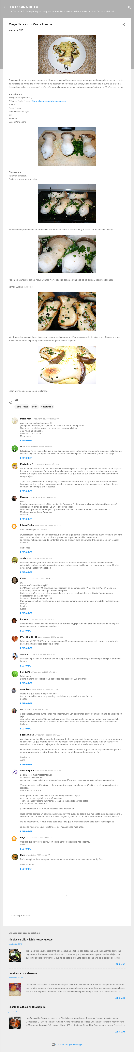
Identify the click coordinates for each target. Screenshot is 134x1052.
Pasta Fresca (22, 406)
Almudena (25, 689)
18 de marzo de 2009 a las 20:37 (39, 447)
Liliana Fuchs (27, 525)
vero (22, 446)
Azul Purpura (27, 770)
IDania (23, 578)
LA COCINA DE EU (24, 7)
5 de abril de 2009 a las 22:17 (38, 855)
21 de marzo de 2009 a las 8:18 (40, 578)
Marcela (24, 497)
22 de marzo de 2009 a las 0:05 (41, 619)
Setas (35, 406)
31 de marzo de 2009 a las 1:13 (39, 837)
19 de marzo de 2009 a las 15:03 (48, 525)
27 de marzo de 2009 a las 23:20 (48, 735)
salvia (23, 558)
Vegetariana (47, 406)
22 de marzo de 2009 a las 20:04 (42, 654)
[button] (123, 24)
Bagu (22, 837)
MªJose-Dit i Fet (28, 637)
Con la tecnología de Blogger (67, 1044)
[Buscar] (129, 7)
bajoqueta (25, 672)
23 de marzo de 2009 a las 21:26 (45, 689)
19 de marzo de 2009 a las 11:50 (43, 497)
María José (25, 418)
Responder (26, 440)
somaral (24, 654)
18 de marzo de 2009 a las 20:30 (46, 419)
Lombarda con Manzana (23, 973)
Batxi (22, 855)
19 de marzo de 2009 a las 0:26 (46, 464)
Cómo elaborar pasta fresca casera (49, 101)
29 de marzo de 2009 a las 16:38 (48, 771)
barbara (24, 619)
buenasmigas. (27, 734)
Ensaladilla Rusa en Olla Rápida (27, 1006)
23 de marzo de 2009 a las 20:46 (44, 672)
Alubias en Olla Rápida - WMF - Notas (31, 939)
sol (21, 709)
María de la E (26, 464)
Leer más (120, 964)
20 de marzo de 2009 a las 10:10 (40, 558)
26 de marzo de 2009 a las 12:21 (37, 709)
